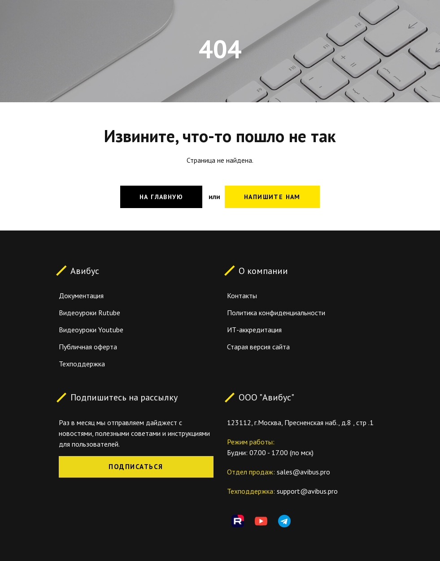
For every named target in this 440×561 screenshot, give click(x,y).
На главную (161, 197)
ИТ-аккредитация (254, 329)
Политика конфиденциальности (276, 312)
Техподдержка (82, 363)
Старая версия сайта (258, 346)
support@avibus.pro (307, 491)
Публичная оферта (88, 346)
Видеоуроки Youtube (91, 329)
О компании (263, 270)
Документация (81, 295)
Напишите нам (272, 197)
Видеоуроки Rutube (89, 312)
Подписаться (136, 466)
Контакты (242, 295)
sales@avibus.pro (303, 471)
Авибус (84, 270)
